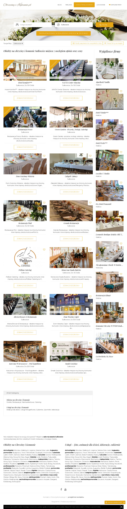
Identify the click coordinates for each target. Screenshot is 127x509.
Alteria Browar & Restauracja (25, 317)
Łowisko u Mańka (102, 174)
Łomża (28, 468)
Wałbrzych (25, 450)
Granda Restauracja (71, 223)
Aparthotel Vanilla (103, 82)
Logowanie (101, 5)
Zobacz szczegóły (25, 98)
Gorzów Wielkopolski (53, 455)
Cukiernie (39, 410)
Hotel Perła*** (101, 143)
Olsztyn (6, 477)
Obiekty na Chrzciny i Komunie (19, 444)
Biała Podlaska (26, 455)
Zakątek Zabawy (71, 176)
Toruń (23, 453)
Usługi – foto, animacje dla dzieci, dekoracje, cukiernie (92, 444)
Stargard (53, 479)
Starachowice (8, 475)
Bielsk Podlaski (44, 468)
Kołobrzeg (7, 481)
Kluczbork (56, 464)
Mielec (42, 466)
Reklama (69, 5)
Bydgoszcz (17, 453)
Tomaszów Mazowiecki (20, 459)
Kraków (98, 85)
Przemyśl (25, 466)
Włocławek (30, 453)
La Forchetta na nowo (104, 356)
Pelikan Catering (25, 270)
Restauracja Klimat (103, 295)
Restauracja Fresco (25, 129)
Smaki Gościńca (71, 364)
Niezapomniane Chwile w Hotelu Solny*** (110, 265)
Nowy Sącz (7, 461)
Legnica (32, 450)
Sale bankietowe (28, 402)
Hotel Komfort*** (25, 83)
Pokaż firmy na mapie (113, 43)
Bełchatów (33, 459)
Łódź (38, 457)
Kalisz (49, 477)
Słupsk (23, 470)
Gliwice (14, 473)
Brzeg (50, 464)
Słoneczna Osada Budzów (71, 270)
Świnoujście (16, 481)
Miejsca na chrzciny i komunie (18, 400)
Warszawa (43, 461)
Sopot (17, 470)
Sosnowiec (7, 473)
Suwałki (22, 468)
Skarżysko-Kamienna (22, 475)
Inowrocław (47, 453)
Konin (53, 477)
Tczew (28, 470)
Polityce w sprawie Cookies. (93, 507)
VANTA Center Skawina (71, 83)
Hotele (9, 402)
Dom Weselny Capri (71, 317)
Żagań (27, 457)
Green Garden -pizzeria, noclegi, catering (71, 129)
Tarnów (57, 459)
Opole (27, 464)
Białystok (15, 468)
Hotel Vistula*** (102, 113)
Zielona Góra (8, 457)
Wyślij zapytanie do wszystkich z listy (87, 43)
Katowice (41, 470)
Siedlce (6, 464)
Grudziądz (39, 453)
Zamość (17, 455)
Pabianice (7, 459)
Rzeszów (18, 466)
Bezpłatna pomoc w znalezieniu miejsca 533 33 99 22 (63, 33)
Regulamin (55, 502)
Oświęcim (16, 461)
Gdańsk (6, 470)
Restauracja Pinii (25, 223)
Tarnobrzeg (50, 466)
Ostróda (25, 477)
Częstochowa (50, 470)
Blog (60, 5)
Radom (50, 461)
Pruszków (13, 464)
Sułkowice (18, 43)
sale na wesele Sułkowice (53, 437)
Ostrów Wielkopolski (10, 479)
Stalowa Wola (35, 466)
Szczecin (39, 479)
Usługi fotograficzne (28, 410)
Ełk (16, 477)
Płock (55, 461)
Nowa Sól (16, 457)
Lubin (48, 450)
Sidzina (98, 298)
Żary (22, 457)
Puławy (34, 455)
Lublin (5, 455)
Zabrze (20, 473)
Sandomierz (34, 475)
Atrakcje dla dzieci (13, 410)
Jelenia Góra (40, 450)
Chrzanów (24, 461)
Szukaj (104, 25)
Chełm (10, 455)
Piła (57, 477)
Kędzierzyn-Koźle (36, 464)
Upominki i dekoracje (51, 410)
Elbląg (11, 477)
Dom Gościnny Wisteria (25, 176)
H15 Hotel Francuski (103, 204)
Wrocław (17, 450)
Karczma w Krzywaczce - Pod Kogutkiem (25, 364)
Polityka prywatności (68, 502)
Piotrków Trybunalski (48, 457)
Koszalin (47, 479)
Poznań (43, 477)
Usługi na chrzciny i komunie (18, 407)
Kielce (38, 473)
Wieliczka (99, 268)
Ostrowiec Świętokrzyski (50, 473)
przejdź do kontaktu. (76, 497)
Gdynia (12, 470)
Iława (20, 477)
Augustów (35, 468)
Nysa (45, 464)
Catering (38, 402)
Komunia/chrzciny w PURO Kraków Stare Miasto (110, 326)
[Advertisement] (48, 425)
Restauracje (16, 402)
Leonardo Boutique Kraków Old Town (110, 234)
